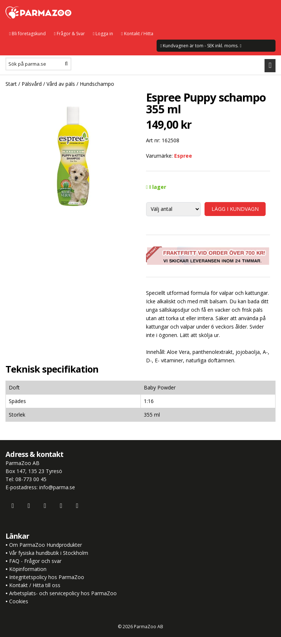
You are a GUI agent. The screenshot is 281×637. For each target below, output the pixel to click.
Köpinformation (27, 568)
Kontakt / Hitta (137, 33)
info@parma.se (57, 487)
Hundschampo (97, 83)
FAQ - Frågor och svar (35, 560)
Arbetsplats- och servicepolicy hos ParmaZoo (63, 593)
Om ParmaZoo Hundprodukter (45, 544)
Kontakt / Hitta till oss (34, 585)
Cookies (18, 601)
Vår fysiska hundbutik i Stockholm (48, 552)
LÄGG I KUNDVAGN (235, 208)
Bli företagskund (27, 33)
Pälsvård (32, 83)
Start (11, 83)
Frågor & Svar (69, 33)
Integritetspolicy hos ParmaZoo (46, 577)
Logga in (103, 33)
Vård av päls (60, 83)
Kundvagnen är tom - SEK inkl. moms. (200, 46)
